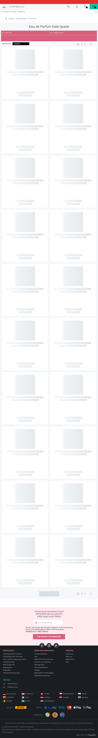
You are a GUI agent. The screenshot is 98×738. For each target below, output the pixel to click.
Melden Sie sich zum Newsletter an (49, 614)
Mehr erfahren (43, 631)
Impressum (70, 654)
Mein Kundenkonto (41, 667)
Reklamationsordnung (42, 675)
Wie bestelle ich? (9, 665)
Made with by (86, 735)
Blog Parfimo (7, 667)
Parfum (11, 18)
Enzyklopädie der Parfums (12, 654)
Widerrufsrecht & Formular (43, 659)
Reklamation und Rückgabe (44, 673)
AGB (67, 662)
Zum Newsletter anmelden (49, 637)
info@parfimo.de (12, 687)
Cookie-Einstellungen (26, 727)
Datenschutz (70, 659)
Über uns (69, 657)
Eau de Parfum (21, 18)
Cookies (37, 670)
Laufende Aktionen (41, 654)
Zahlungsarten (39, 665)
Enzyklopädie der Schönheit (13, 657)
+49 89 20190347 (12, 684)
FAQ (35, 657)
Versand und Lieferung (42, 662)
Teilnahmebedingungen (11, 673)
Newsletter (7, 670)
